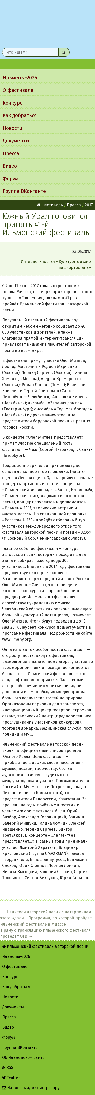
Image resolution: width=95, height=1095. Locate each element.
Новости (12, 128)
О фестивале (18, 90)
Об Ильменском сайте (23, 1057)
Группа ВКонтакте (24, 191)
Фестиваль (49, 205)
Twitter (11, 1077)
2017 (89, 205)
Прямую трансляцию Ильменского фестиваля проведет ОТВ (45, 933)
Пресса (11, 153)
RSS (7, 1067)
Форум (10, 179)
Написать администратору (31, 1087)
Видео (10, 166)
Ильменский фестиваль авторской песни (47, 23)
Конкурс (12, 103)
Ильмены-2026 (20, 77)
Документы (16, 141)
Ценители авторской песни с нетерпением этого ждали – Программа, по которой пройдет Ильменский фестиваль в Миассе (46, 918)
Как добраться (20, 115)
